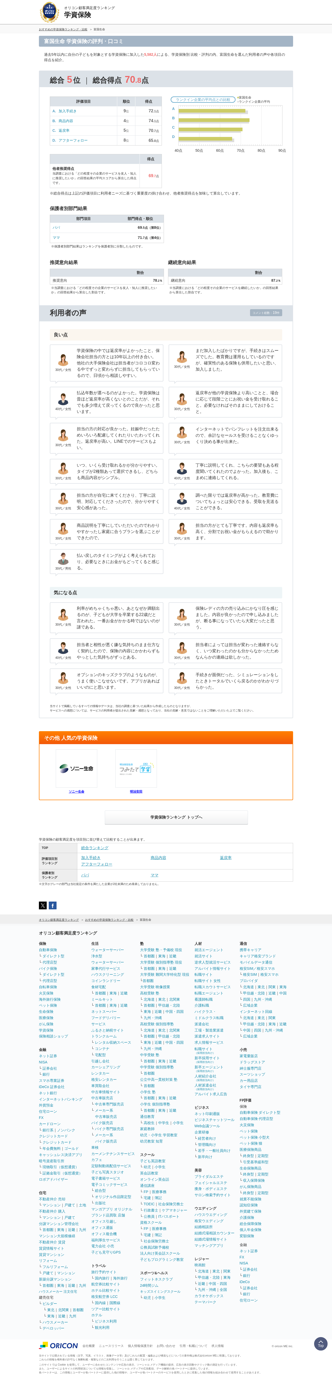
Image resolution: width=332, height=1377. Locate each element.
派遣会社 (202, 1024)
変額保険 (247, 1236)
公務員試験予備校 (154, 1247)
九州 (82, 1230)
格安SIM (250, 974)
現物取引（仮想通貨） (61, 1167)
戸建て (69, 1205)
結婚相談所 (204, 1227)
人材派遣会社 (205, 1087)
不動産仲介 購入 (52, 1211)
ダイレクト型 (53, 956)
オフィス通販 (102, 1228)
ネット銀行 (48, 1093)
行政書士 (151, 1210)
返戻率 (64, 130)
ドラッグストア (252, 1062)
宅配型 (100, 1055)
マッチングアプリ (209, 1245)
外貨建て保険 (250, 1211)
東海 (60, 1230)
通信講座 (147, 1186)
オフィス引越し (104, 1221)
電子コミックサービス (109, 1184)
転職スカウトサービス (213, 987)
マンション (52, 1205)
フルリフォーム (55, 1267)
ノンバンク (66, 1130)
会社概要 (88, 1346)
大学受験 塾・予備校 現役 (161, 950)
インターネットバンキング (60, 1099)
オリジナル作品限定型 (113, 1197)
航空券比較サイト (105, 1284)
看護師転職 (204, 999)
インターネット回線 (256, 1011)
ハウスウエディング (211, 1215)
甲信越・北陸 (169, 1005)
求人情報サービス (209, 1042)
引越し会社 (100, 1061)
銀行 (46, 1074)
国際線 (114, 1303)
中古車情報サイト (105, 1092)
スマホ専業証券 (51, 1080)
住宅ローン (48, 1111)
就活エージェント (209, 950)
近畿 (71, 1230)
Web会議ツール (207, 1126)
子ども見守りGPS (106, 1252)
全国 (223, 1290)
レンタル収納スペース (113, 1042)
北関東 (63, 1310)
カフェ (96, 1160)
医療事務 (159, 1192)
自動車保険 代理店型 (256, 1119)
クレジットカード (53, 1136)
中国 (283, 993)
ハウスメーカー (55, 1322)
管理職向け (207, 1145)
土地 (82, 1205)
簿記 (158, 1198)
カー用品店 (249, 1080)
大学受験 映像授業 (155, 987)
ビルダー (50, 1304)
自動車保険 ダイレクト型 (260, 1112)
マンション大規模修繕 (57, 1236)
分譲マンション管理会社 (59, 1224)
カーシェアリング (105, 1067)
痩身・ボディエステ (211, 1189)
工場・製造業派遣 (209, 1030)
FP (146, 1192)
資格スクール (151, 1222)
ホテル (96, 1315)
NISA (43, 1062)
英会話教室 (149, 1173)
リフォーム (48, 1260)
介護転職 (202, 1005)
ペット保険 (48, 1005)
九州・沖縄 (153, 1018)
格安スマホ (269, 974)
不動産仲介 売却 (52, 1199)
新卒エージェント (209, 1068)
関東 (227, 1271)
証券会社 (50, 1068)
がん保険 (46, 1024)
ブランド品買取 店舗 (108, 1215)
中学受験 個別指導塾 (157, 1067)
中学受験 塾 (149, 1055)
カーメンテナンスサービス (113, 1154)
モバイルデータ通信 (256, 962)
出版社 (100, 1203)
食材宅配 (98, 987)
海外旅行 (120, 1278)
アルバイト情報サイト (213, 968)
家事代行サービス (105, 968)
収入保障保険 (254, 1180)
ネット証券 (48, 1056)
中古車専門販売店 (109, 1104)
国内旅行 (102, 1278)
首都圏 (48, 1230)
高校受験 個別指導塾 (157, 1024)
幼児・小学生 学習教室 (158, 1135)
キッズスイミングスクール (160, 1291)
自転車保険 (48, 987)
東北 (50, 1310)
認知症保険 (249, 1205)
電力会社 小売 (102, 1246)
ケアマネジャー (174, 1210)
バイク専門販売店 (109, 1129)
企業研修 (202, 1132)
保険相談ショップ (53, 1036)
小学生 (178, 1123)
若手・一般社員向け (214, 1150)
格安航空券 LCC (104, 1297)
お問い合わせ (166, 1346)
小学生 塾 (148, 1092)
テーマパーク (205, 1302)
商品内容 (66, 121)
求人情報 (217, 1346)
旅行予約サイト (104, 1272)
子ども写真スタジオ (107, 1172)
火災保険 (46, 993)
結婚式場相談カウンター (214, 1233)
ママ (56, 238)
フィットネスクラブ (156, 1279)
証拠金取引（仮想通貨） (62, 1173)
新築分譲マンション (55, 1279)
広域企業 (250, 1005)
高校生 (149, 1123)
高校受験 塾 (149, 993)
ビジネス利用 (106, 1321)
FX (41, 1118)
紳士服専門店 (250, 1068)
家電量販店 (249, 1056)
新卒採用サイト (207, 1059)
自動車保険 (48, 950)
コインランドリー (105, 981)
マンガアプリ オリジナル (111, 1209)
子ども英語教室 (152, 1161)
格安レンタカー (104, 1079)
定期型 (263, 1156)
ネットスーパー (104, 1011)
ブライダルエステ (209, 1176)
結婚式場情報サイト (211, 1239)
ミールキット (102, 999)
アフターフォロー (73, 140)
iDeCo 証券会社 (52, 1087)
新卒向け (205, 1157)
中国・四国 (174, 1011)
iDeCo (245, 1282)
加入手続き (68, 111)
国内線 (100, 1303)
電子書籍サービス (105, 1178)
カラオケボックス (209, 1296)
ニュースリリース (111, 1346)
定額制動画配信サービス (111, 1166)
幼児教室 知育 (151, 1141)
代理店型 (50, 962)
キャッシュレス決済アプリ (60, 1155)
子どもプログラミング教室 (162, 1259)
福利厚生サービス (105, 1240)
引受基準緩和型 (255, 1162)
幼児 (147, 1167)
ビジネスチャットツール (214, 1120)
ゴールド (71, 1148)
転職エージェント (209, 993)
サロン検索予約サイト (213, 1195)
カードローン (50, 1124)
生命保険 (46, 1011)
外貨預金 (46, 1105)
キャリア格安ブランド (258, 956)
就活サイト (204, 956)
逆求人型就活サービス (213, 962)
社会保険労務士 (171, 1204)
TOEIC (149, 1204)
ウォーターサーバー (107, 950)
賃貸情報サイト (51, 1248)
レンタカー (100, 1073)
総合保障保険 (250, 1224)
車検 (95, 1147)
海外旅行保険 (50, 999)
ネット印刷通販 (207, 1114)
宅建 (147, 1198)
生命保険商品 (250, 1168)
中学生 (163, 1123)
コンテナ (102, 1049)
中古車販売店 (102, 1098)
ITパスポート (168, 1216)
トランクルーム (104, 1036)
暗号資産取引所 (51, 1161)
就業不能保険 (250, 1199)
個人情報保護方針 (140, 1346)
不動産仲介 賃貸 (52, 1242)
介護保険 (247, 1217)
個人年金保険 (250, 1230)
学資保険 (46, 1030)
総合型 (100, 1190)
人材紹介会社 (205, 1078)
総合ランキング (94, 848)
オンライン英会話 (154, 1179)
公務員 (149, 1216)
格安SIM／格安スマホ (257, 968)
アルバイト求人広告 (211, 1094)
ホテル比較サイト (105, 1290)
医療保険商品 (250, 1149)
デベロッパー (53, 1328)
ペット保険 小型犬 (255, 1137)
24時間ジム (149, 1285)
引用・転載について (193, 1346)
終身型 (248, 1156)
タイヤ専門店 (250, 1087)
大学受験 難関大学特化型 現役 (164, 974)
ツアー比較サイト (105, 1309)
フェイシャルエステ (211, 1183)
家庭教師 (147, 1129)
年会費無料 (52, 1148)
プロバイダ (249, 981)
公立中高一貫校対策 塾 (158, 1079)
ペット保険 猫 (251, 1143)
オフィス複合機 (104, 1234)
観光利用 (102, 1327)
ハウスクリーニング (107, 974)
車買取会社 (100, 1086)
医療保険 (46, 1018)
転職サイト (204, 974)
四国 (246, 999)
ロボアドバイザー (53, 1179)
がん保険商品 (250, 1187)
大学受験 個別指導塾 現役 (161, 962)
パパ (56, 227)
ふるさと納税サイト (107, 1030)
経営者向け (207, 1138)
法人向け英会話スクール (160, 1253)
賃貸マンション (51, 1255)
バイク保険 (48, 968)
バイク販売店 (102, 1123)
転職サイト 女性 (208, 981)
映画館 (200, 1265)
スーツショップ (252, 1074)
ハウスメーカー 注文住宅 (58, 1291)
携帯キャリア (250, 950)
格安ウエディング (209, 1221)
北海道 (149, 999)
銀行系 (48, 1130)
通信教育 (147, 1117)
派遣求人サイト (207, 1036)
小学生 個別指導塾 (155, 1104)
